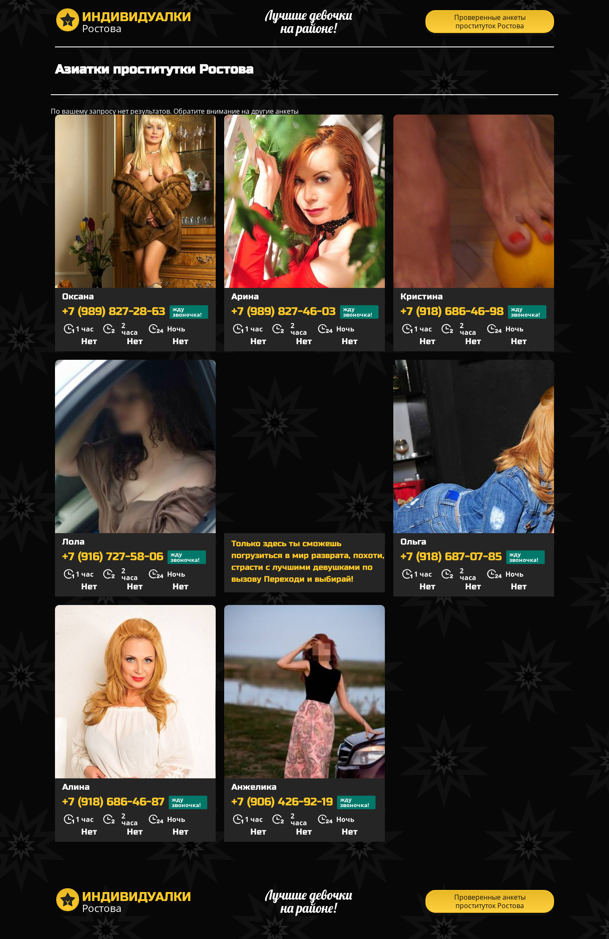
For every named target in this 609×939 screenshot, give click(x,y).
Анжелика (254, 787)
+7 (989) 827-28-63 (135, 312)
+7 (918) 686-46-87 (134, 802)
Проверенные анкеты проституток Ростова (490, 21)
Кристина (422, 296)
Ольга (413, 542)
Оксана (78, 296)
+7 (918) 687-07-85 (473, 557)
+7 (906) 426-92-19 (303, 802)
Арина (245, 296)
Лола (73, 542)
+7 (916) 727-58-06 (134, 557)
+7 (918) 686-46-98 (473, 312)
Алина (76, 787)
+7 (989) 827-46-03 (305, 312)
